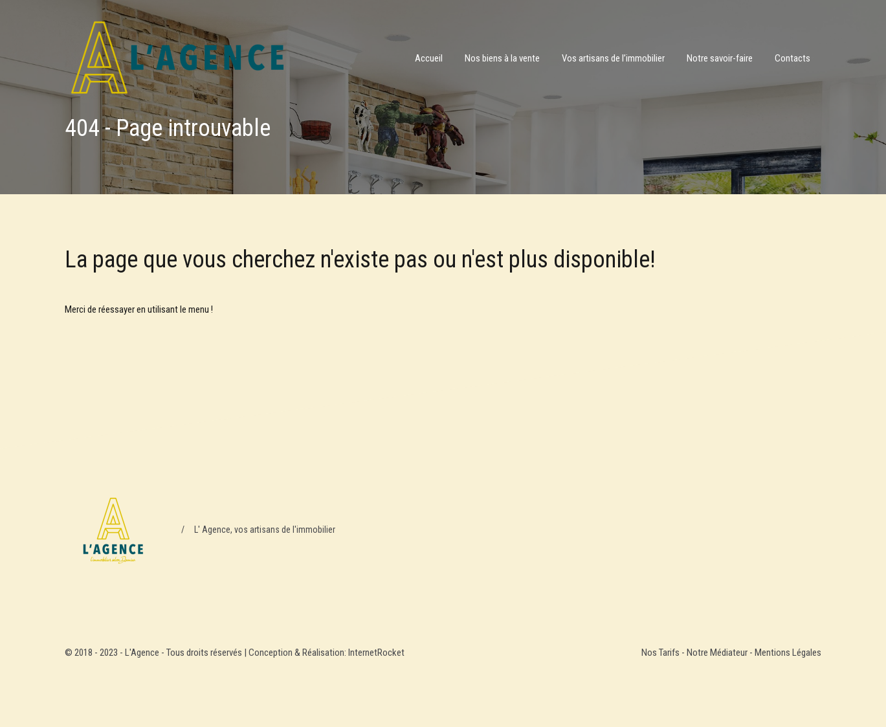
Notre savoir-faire (720, 58)
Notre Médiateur (717, 652)
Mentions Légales (788, 652)
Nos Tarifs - (664, 652)
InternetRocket (376, 652)
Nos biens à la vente (502, 58)
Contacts (792, 58)
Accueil (429, 58)
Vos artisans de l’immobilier (613, 58)
